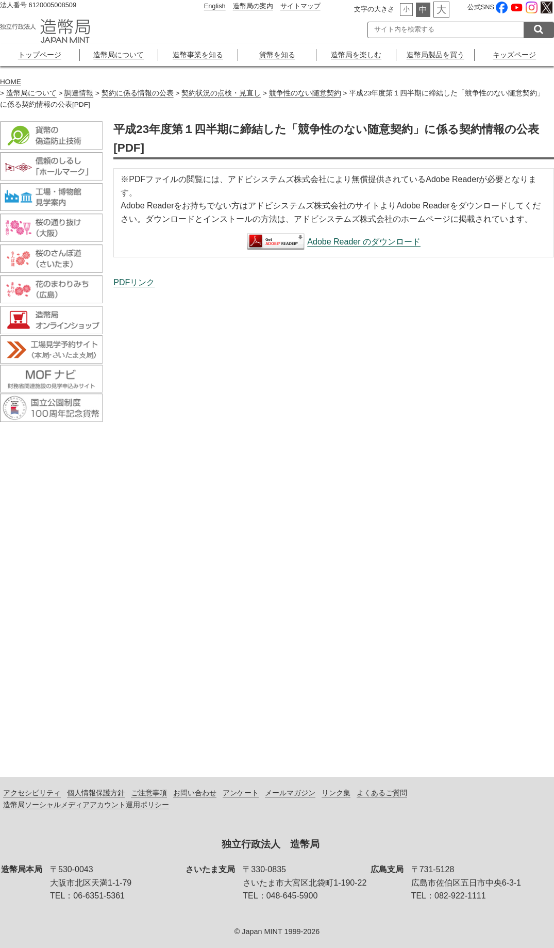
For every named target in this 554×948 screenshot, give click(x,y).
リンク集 (336, 793)
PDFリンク (134, 282)
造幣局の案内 (253, 6)
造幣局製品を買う (435, 55)
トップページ (39, 55)
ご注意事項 (149, 793)
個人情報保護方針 (96, 793)
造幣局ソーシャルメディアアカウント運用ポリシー (86, 804)
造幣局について (118, 55)
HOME (10, 82)
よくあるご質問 (382, 793)
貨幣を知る (277, 55)
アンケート (241, 793)
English (215, 6)
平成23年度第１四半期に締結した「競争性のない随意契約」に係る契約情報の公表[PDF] (333, 521)
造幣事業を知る (198, 55)
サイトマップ (300, 6)
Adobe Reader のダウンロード (364, 241)
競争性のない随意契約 (305, 93)
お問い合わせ (194, 793)
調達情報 (78, 93)
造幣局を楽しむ (356, 55)
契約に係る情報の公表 (138, 93)
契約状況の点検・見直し (221, 93)
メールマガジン (290, 793)
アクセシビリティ (32, 793)
